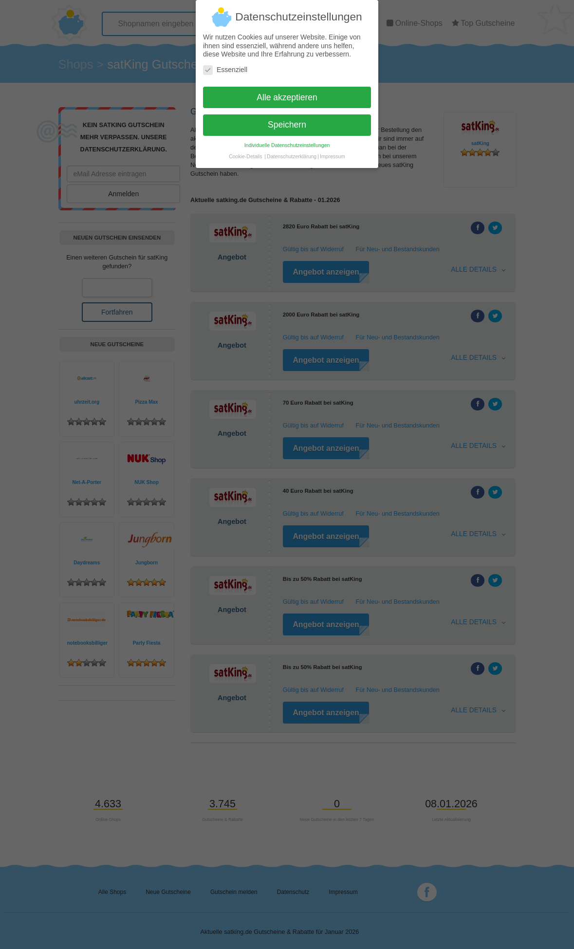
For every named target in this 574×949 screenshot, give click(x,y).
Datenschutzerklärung (291, 152)
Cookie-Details (245, 152)
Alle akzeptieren (287, 93)
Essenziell (225, 65)
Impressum (332, 152)
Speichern (287, 121)
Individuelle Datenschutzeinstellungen (287, 141)
